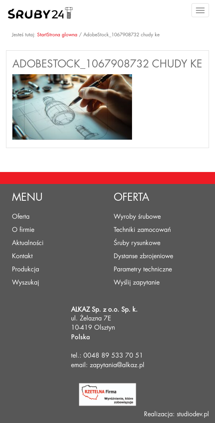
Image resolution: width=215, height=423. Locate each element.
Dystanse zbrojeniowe (143, 256)
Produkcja (25, 269)
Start (42, 34)
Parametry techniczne (143, 269)
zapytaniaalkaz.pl (117, 365)
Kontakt (22, 256)
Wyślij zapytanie (137, 282)
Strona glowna (62, 34)
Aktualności (27, 243)
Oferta (21, 216)
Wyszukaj (25, 282)
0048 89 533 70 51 (113, 355)
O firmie (23, 230)
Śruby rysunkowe (137, 243)
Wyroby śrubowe (137, 216)
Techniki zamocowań (142, 230)
